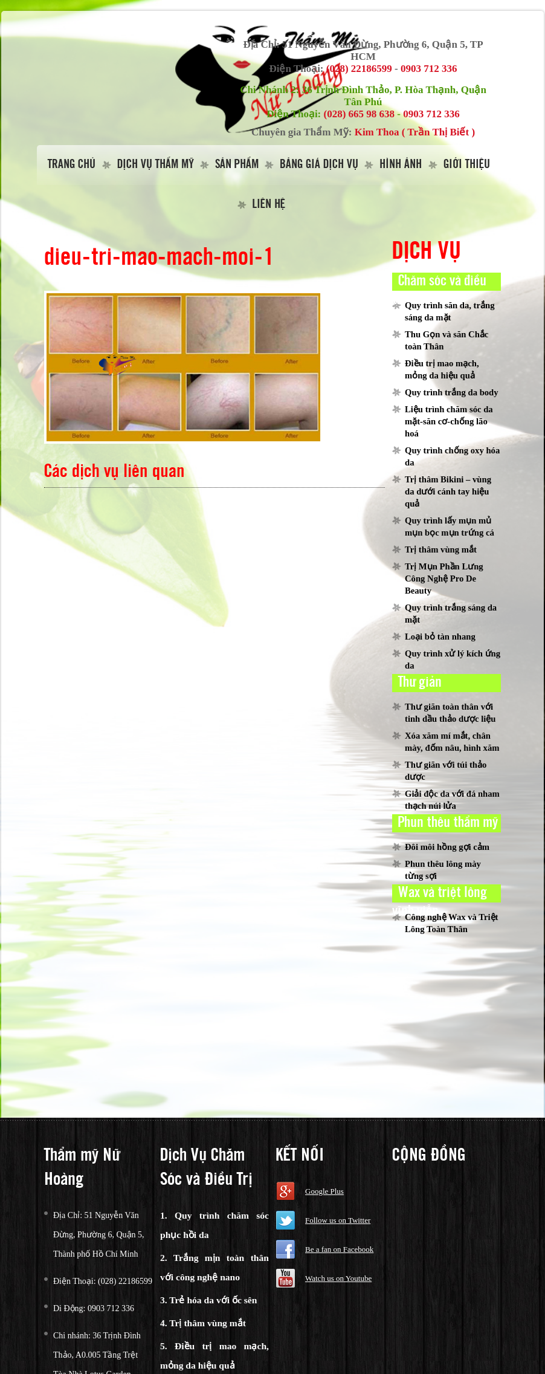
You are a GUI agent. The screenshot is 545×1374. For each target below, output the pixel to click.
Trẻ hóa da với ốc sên (213, 1300)
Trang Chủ (71, 164)
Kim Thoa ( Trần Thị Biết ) (415, 132)
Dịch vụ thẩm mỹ (155, 164)
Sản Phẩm (237, 164)
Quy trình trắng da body (451, 392)
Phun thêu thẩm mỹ (448, 822)
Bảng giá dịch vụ (319, 164)
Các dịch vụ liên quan (114, 472)
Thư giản (420, 682)
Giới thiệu (466, 164)
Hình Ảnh (400, 164)
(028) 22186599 (359, 68)
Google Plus (324, 1191)
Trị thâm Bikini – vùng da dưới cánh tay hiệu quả (448, 491)
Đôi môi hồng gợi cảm (447, 847)
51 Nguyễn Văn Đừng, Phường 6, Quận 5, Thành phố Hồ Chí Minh (98, 1235)
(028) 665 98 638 (359, 114)
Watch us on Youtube (338, 1278)
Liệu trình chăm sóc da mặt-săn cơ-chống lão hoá (449, 421)
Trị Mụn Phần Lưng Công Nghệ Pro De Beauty (444, 578)
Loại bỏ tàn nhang (440, 636)
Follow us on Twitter (337, 1220)
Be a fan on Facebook (339, 1249)
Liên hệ (269, 204)
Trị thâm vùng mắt (441, 549)
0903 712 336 (429, 68)
